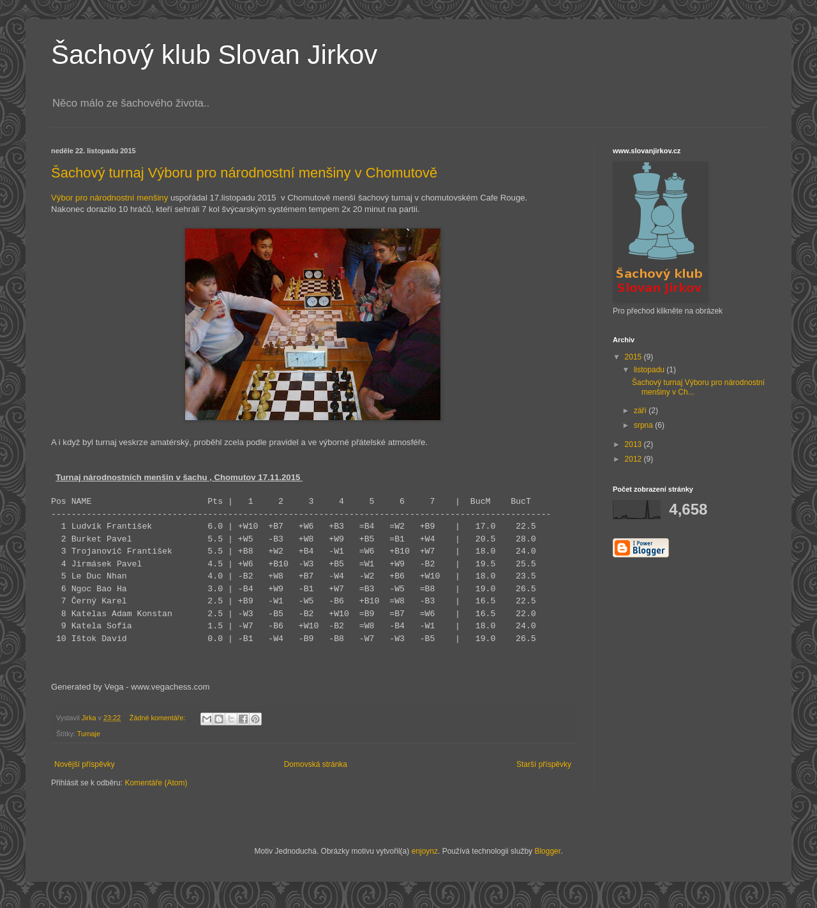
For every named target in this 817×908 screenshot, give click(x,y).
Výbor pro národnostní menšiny (109, 197)
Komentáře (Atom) (155, 782)
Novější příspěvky (84, 764)
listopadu (650, 369)
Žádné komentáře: (159, 718)
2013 (634, 444)
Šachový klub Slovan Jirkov (214, 55)
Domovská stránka (315, 764)
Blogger (547, 851)
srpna (644, 425)
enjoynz (425, 851)
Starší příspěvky (543, 764)
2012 (634, 459)
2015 (634, 356)
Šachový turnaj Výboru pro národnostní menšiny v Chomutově (244, 173)
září (641, 410)
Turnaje (88, 734)
